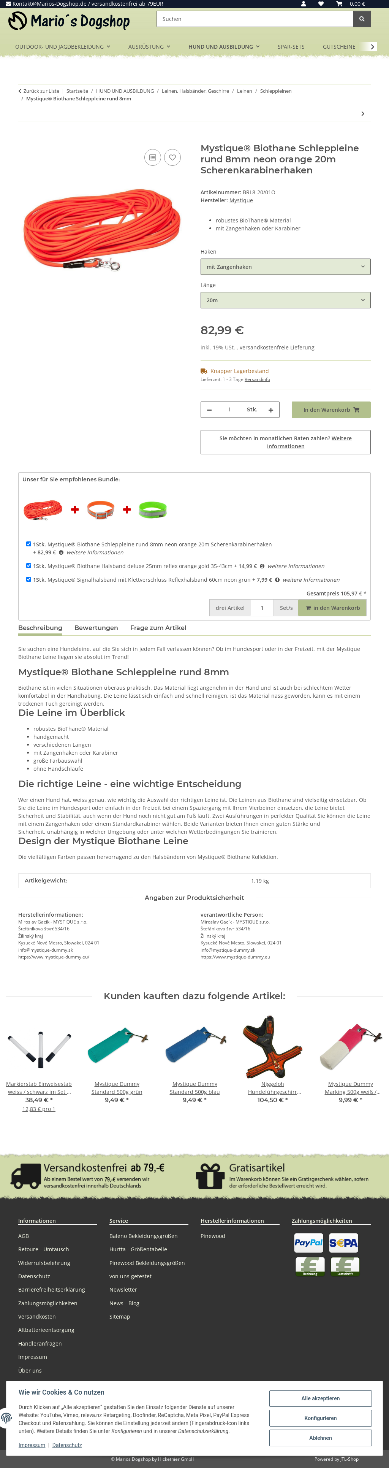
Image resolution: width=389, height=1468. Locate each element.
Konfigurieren (320, 1418)
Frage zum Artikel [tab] (158, 628)
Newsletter (123, 1289)
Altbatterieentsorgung (46, 1329)
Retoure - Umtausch (43, 1249)
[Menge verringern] (209, 409)
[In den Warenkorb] (24, 139)
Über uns (30, 1370)
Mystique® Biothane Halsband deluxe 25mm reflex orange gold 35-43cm (132, 566)
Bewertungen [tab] (96, 628)
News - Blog (124, 1303)
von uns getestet (130, 1276)
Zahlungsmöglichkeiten (47, 1303)
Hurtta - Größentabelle (138, 1249)
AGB (23, 1235)
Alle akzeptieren (320, 1398)
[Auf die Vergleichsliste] (152, 157)
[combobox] (286, 267)
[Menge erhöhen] (270, 409)
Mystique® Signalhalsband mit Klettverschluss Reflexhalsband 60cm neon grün (142, 579)
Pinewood (213, 1235)
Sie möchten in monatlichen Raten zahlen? (286, 442)
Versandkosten (37, 1316)
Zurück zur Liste (41, 90)
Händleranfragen (40, 1343)
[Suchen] (255, 19)
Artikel (230, 607)
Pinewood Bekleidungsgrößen (147, 1262)
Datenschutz (67, 1445)
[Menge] (229, 409)
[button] (303, 3)
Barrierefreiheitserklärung (51, 1289)
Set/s (286, 607)
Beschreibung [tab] (40, 628)
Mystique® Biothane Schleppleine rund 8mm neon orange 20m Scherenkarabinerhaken (152, 544)
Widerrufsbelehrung (44, 1262)
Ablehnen (320, 1438)
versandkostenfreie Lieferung (277, 347)
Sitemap (119, 1316)
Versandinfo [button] (257, 379)
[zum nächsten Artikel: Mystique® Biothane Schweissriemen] (363, 113)
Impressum (32, 1445)
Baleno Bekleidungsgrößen (143, 1235)
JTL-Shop (349, 1459)
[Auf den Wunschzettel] (172, 157)
